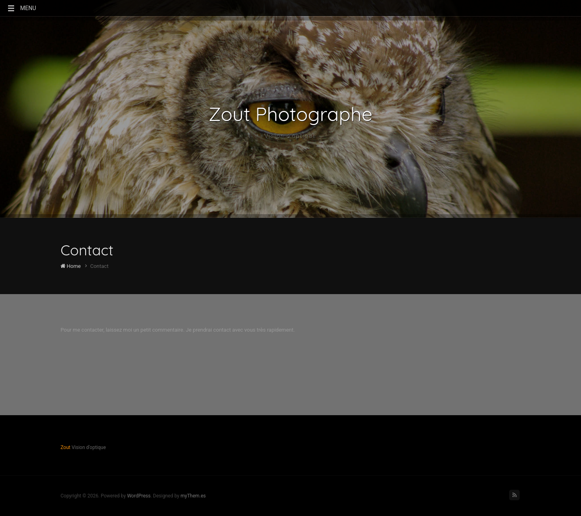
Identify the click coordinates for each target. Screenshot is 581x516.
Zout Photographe (291, 113)
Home (71, 266)
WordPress (138, 496)
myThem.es (193, 496)
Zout (65, 447)
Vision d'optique (291, 136)
